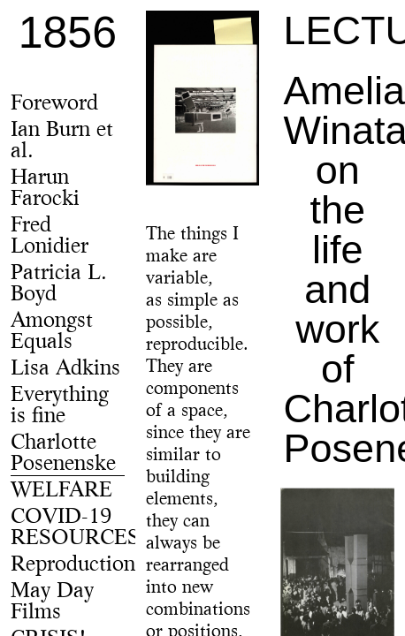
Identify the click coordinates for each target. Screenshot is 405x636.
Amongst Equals (52, 332)
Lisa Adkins (65, 369)
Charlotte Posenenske (63, 454)
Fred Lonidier (49, 237)
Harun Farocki (45, 189)
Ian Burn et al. (62, 141)
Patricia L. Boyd (59, 284)
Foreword (54, 104)
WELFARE (61, 491)
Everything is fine (60, 406)
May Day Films (52, 602)
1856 (68, 32)
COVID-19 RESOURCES (75, 528)
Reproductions (77, 565)
